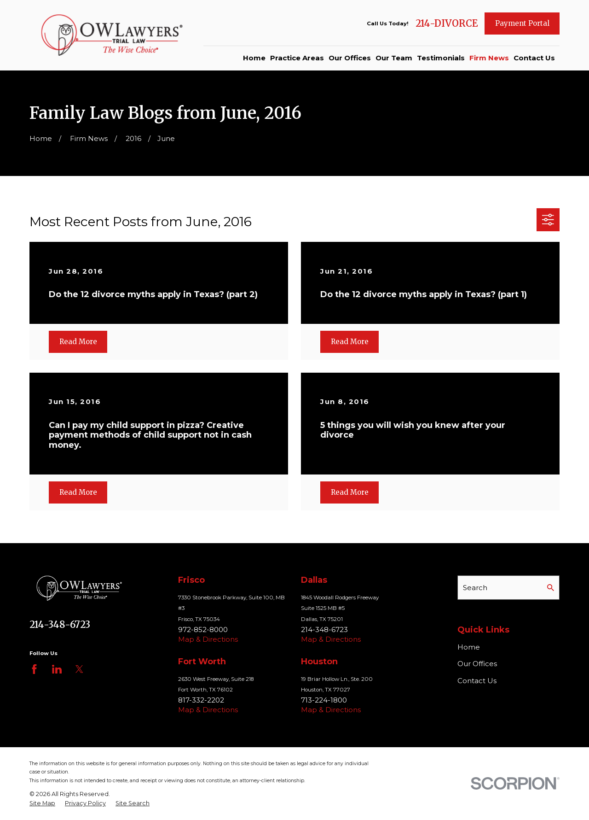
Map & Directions (208, 639)
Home (468, 647)
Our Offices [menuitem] (350, 57)
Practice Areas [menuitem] (297, 57)
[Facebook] (34, 669)
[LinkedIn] (57, 669)
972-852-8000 (203, 629)
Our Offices (477, 663)
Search (475, 587)
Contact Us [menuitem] (534, 57)
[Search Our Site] (550, 587)
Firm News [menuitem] (489, 57)
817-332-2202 (201, 700)
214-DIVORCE (447, 23)
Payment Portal (522, 23)
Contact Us (477, 680)
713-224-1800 (324, 700)
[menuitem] (42, 803)
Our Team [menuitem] (393, 57)
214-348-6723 (59, 625)
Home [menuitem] (254, 57)
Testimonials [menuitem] (441, 57)
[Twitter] (79, 669)
